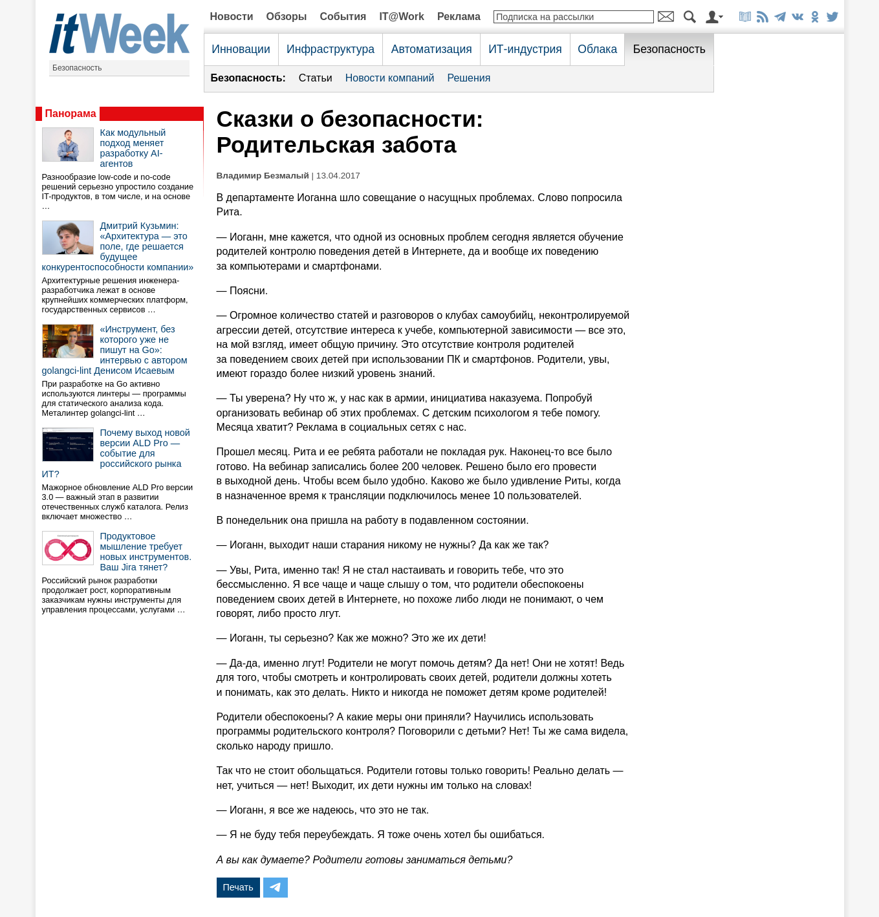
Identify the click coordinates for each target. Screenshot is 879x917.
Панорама (70, 113)
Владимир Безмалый (263, 175)
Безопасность (77, 67)
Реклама (459, 16)
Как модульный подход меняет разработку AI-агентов (133, 148)
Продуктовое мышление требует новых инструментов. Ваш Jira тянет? (146, 551)
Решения (468, 77)
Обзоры (286, 16)
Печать (238, 887)
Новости (232, 16)
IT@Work (401, 16)
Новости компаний (390, 77)
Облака (597, 49)
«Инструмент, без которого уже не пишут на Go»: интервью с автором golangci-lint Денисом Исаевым (115, 350)
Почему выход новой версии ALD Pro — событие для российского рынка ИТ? (116, 453)
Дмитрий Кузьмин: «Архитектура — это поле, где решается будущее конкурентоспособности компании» (118, 246)
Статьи (315, 77)
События (343, 16)
